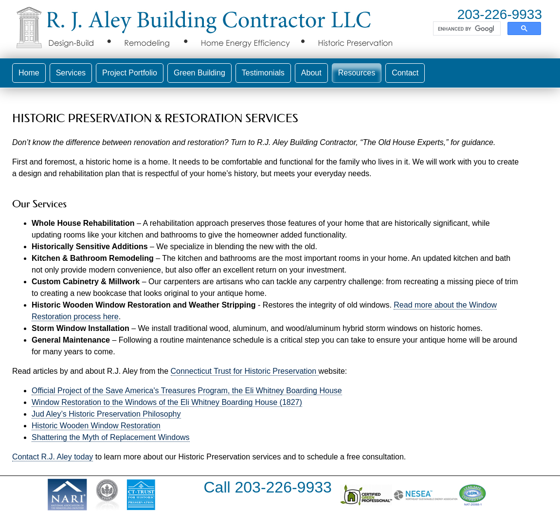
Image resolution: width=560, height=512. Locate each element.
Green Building (199, 73)
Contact (405, 73)
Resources (356, 73)
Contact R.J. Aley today (52, 457)
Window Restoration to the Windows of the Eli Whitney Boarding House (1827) (167, 402)
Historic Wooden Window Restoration (96, 425)
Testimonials (263, 73)
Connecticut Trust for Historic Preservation (245, 371)
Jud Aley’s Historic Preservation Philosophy (106, 414)
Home (28, 73)
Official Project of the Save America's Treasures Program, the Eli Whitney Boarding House (187, 390)
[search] (466, 28)
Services (71, 73)
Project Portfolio (129, 73)
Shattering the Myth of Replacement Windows (111, 437)
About (311, 73)
